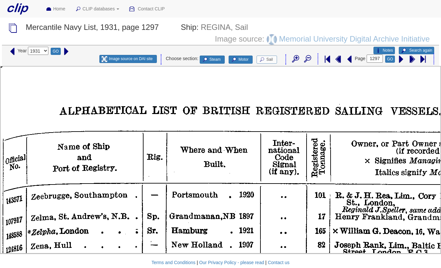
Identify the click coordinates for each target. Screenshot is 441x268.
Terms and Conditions (173, 262)
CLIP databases (97, 9)
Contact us (279, 262)
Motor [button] (239, 60)
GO (56, 51)
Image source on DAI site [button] (127, 59)
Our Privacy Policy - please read (231, 262)
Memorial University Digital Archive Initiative (354, 38)
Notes (384, 51)
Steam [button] (211, 60)
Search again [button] (416, 51)
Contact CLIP (147, 9)
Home (55, 9)
